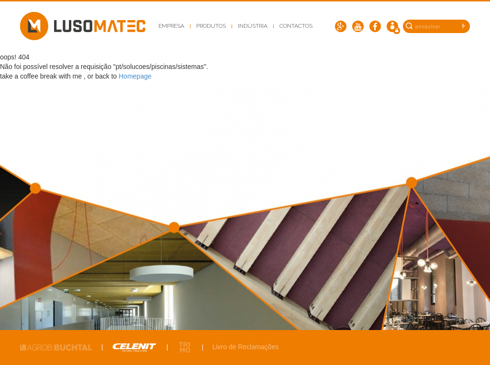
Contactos (295, 26)
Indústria (252, 26)
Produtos (211, 26)
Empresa (171, 26)
